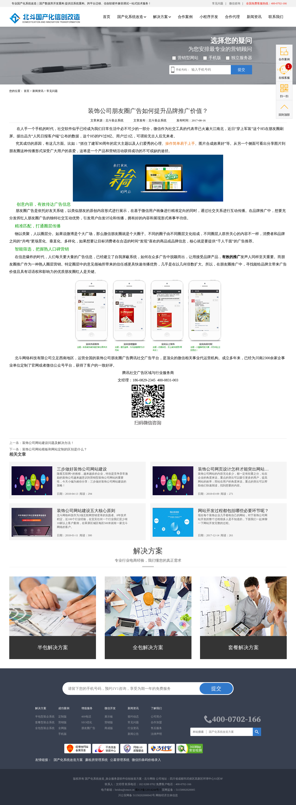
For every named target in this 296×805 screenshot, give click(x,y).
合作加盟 (156, 722)
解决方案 (162, 17)
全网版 (62, 728)
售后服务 (156, 728)
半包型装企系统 (45, 716)
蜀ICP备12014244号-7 (148, 789)
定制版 (62, 716)
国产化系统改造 (131, 17)
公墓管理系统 (120, 760)
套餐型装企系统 (45, 722)
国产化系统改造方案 (68, 760)
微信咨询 (235, 4)
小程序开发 (209, 17)
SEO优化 (86, 722)
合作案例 (185, 17)
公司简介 (156, 716)
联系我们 (275, 17)
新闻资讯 (254, 17)
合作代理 (232, 17)
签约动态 (133, 716)
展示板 (109, 716)
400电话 (86, 716)
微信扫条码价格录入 (146, 760)
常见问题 (217, 3)
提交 (241, 70)
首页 (106, 17)
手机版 (62, 734)
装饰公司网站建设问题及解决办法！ (48, 443)
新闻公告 (133, 734)
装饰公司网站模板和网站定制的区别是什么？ (54, 449)
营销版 (62, 722)
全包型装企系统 (45, 728)
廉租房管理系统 (96, 760)
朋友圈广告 (88, 728)
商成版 (109, 728)
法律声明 (156, 734)
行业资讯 (133, 728)
